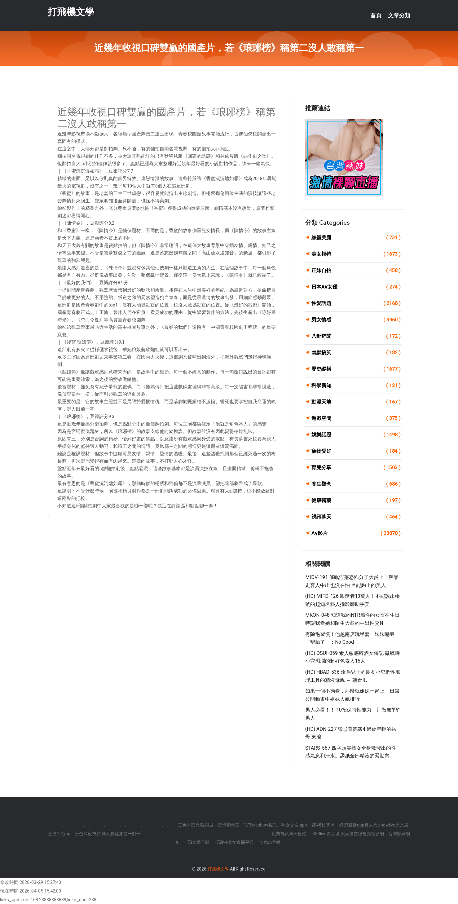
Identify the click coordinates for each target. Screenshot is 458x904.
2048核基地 (322, 824)
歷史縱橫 (356, 369)
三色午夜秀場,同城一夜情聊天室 (209, 824)
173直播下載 (197, 842)
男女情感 (356, 319)
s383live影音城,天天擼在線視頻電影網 (347, 833)
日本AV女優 (356, 287)
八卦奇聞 (356, 336)
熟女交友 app (294, 824)
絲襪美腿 (356, 237)
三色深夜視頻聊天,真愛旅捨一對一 (108, 833)
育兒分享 (356, 467)
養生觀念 (356, 484)
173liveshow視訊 (260, 824)
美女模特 (356, 254)
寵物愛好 (356, 451)
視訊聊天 (356, 517)
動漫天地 (356, 402)
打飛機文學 (71, 12)
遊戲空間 (356, 418)
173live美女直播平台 (234, 842)
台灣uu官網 (269, 842)
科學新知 (356, 385)
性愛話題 (356, 303)
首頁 (375, 15)
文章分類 (399, 15)
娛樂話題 (356, 434)
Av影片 (356, 533)
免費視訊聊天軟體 (288, 833)
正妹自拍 (356, 270)
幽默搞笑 (356, 352)
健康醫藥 (356, 500)
